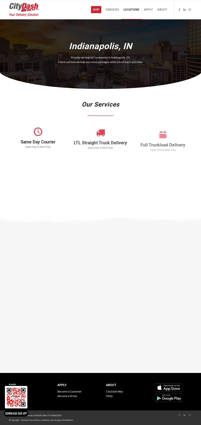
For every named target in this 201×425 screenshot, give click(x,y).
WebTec (69, 420)
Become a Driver (67, 395)
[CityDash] (25, 9)
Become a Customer (69, 391)
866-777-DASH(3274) (52, 415)
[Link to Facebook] (179, 9)
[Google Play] (169, 398)
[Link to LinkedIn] (184, 9)
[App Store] (169, 387)
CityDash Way (114, 391)
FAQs (109, 395)
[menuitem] (96, 9)
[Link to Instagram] (189, 9)
